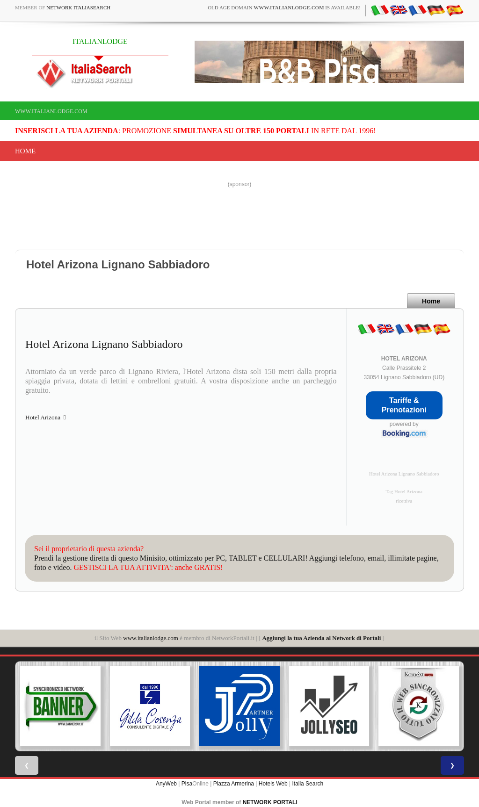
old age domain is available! (284, 7)
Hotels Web (273, 783)
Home (25, 151)
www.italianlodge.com (51, 111)
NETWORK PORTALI (270, 802)
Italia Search (307, 783)
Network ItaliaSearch (78, 7)
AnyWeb (166, 783)
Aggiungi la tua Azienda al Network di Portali (321, 637)
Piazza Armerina (233, 783)
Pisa (186, 783)
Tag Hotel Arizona (403, 491)
